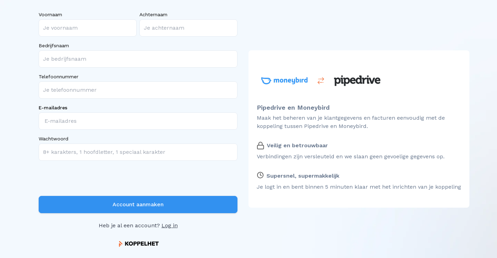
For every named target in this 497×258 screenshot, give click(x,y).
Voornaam (50, 14)
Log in (170, 225)
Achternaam (153, 14)
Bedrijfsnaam (54, 45)
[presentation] (91, 179)
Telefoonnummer (58, 76)
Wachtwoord (53, 138)
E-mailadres (53, 107)
